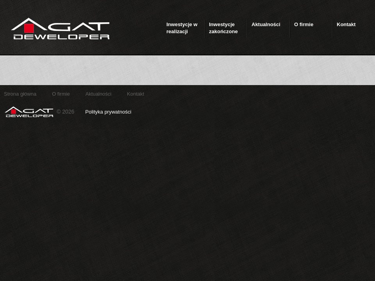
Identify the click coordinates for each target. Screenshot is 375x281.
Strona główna (20, 94)
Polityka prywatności (108, 112)
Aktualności (98, 94)
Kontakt (135, 94)
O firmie (61, 94)
